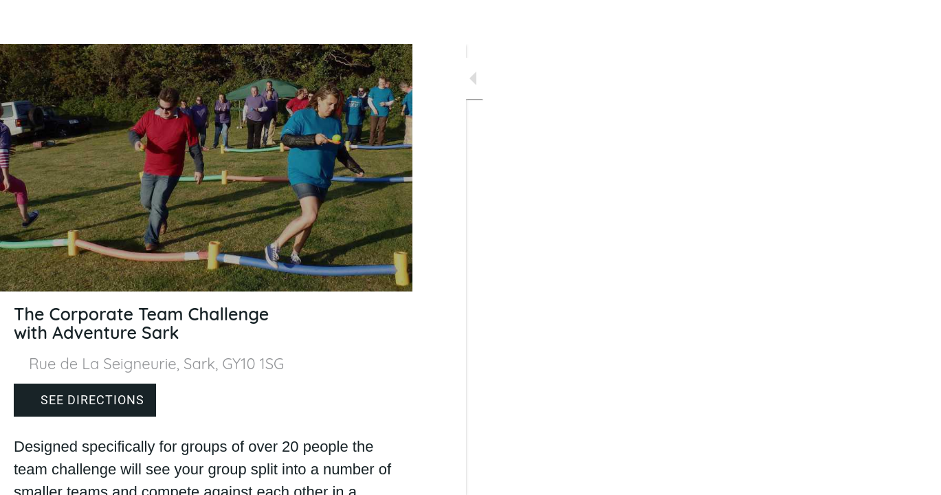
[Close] (22, 22)
